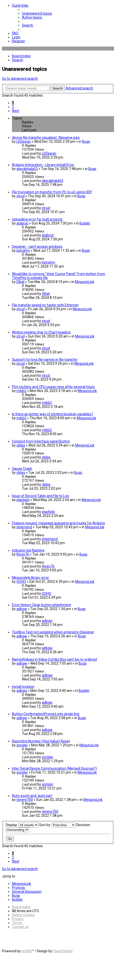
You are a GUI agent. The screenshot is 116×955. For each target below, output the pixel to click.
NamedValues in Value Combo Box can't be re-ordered (54, 659)
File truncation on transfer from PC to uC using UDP (52, 192)
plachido (23, 500)
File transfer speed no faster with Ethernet (45, 305)
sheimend (24, 527)
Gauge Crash (22, 469)
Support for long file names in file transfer (44, 360)
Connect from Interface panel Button (41, 441)
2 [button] (13, 107)
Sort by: (57, 825)
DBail (20, 282)
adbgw (21, 609)
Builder (84, 223)
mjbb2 (21, 391)
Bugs (86, 141)
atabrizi (22, 223)
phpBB (26, 951)
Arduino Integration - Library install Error (43, 165)
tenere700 (24, 800)
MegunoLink (84, 282)
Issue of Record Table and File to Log (40, 496)
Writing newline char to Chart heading (41, 332)
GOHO (21, 582)
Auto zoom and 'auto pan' (32, 796)
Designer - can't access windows (37, 247)
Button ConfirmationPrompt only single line (45, 714)
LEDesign (23, 141)
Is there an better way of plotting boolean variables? (52, 414)
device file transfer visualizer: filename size (46, 138)
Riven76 (22, 554)
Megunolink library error (30, 578)
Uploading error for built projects (37, 219)
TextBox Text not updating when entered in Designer (53, 632)
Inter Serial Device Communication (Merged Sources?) (54, 768)
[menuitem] (37, 13)
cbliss (20, 445)
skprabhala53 (27, 169)
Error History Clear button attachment (41, 605)
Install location (23, 687)
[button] (15, 111)
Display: (22, 825)
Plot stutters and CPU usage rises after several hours (53, 387)
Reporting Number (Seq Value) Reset (41, 741)
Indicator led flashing (28, 550)
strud (20, 196)
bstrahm (23, 251)
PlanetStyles (63, 951)
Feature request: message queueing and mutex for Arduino (58, 523)
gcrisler (22, 745)
